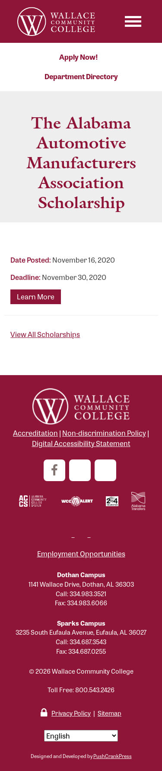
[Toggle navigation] (133, 21)
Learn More (35, 297)
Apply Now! (78, 57)
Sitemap (109, 712)
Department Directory (81, 76)
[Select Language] (81, 736)
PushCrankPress (112, 755)
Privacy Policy (71, 712)
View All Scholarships (45, 334)
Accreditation (35, 433)
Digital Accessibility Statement (81, 443)
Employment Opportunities (81, 554)
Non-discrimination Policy (104, 433)
